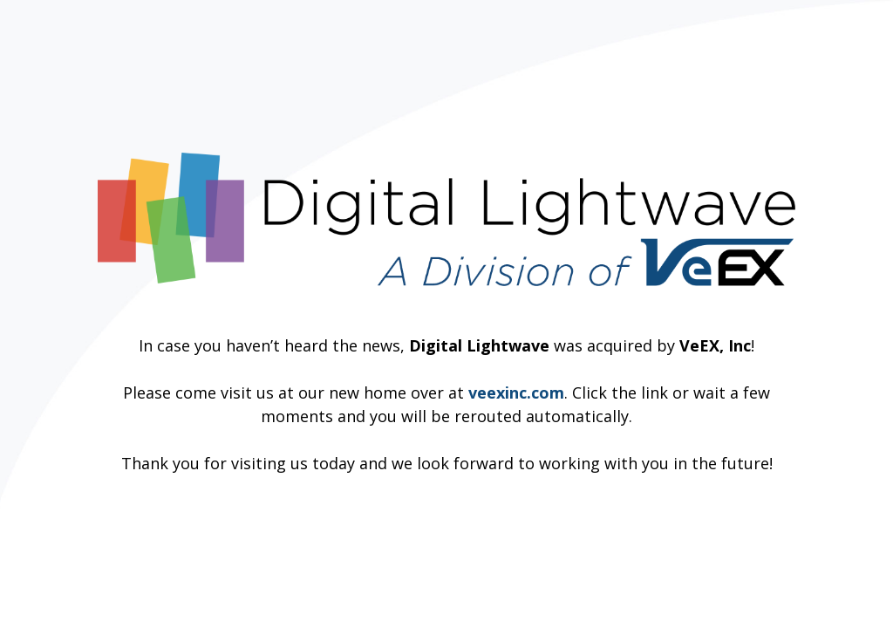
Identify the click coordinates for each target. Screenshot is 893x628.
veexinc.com (516, 392)
